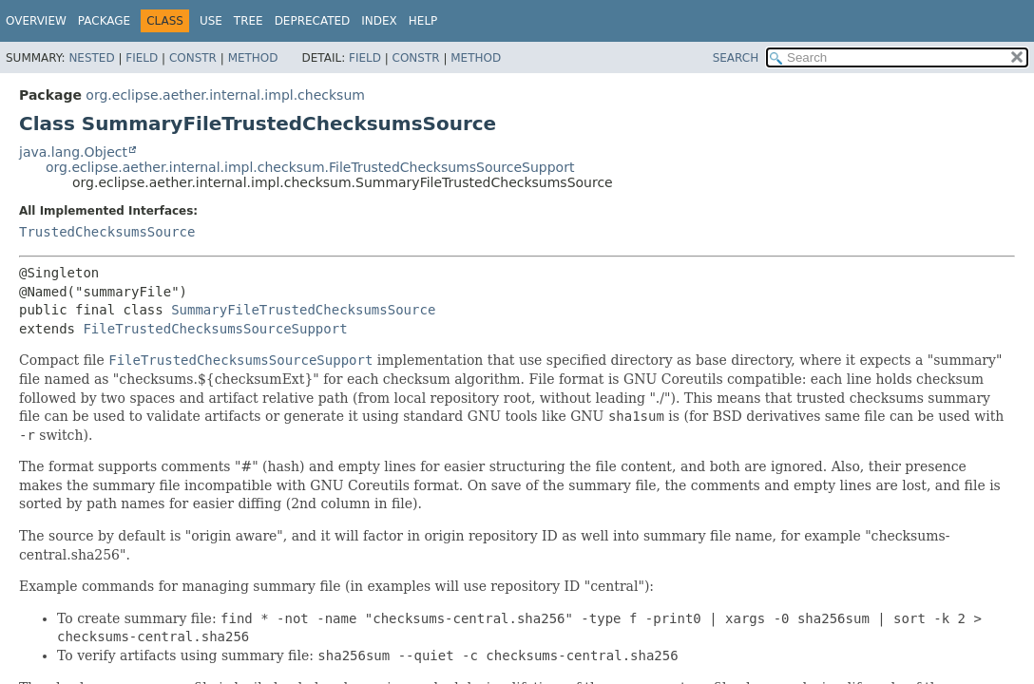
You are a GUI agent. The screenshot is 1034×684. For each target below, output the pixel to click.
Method (253, 58)
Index (379, 21)
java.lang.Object (73, 152)
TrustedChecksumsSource (107, 231)
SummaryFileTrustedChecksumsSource (303, 309)
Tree (248, 21)
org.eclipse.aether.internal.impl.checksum (225, 95)
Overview (36, 21)
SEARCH (736, 58)
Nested (91, 58)
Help (423, 21)
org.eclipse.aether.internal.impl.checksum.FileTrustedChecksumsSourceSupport (310, 167)
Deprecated (313, 21)
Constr (193, 58)
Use (211, 21)
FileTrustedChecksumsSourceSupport (215, 328)
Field (141, 58)
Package (104, 21)
